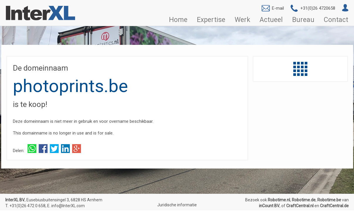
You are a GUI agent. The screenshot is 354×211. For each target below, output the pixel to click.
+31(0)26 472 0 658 (27, 205)
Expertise (211, 19)
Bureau (303, 19)
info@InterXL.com (68, 205)
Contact (336, 19)
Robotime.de (304, 200)
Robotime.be (329, 200)
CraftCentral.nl (300, 205)
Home (178, 19)
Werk (242, 19)
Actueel (271, 19)
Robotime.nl (279, 200)
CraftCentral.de (334, 205)
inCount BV (269, 205)
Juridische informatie (177, 205)
